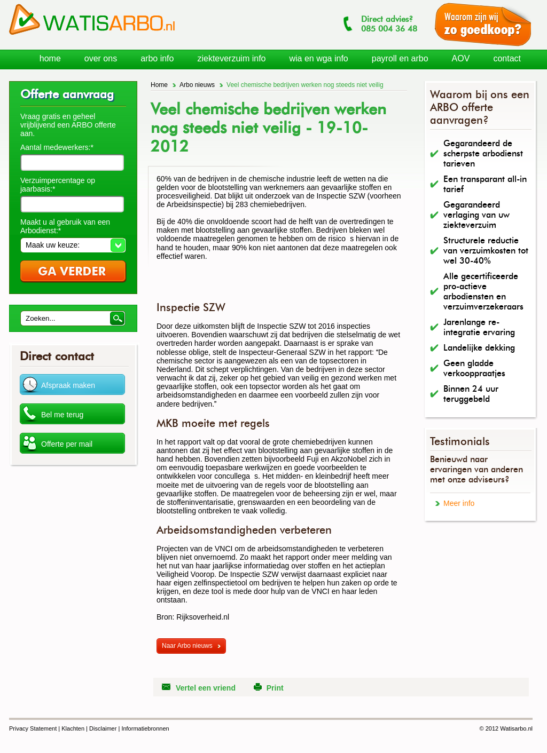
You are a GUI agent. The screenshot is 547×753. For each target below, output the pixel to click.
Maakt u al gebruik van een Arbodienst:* (65, 226)
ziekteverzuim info (231, 58)
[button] (73, 244)
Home (159, 85)
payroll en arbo (400, 58)
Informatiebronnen (145, 728)
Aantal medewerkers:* (56, 147)
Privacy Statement (33, 728)
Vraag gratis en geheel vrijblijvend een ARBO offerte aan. (68, 125)
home (50, 58)
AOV (461, 58)
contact (507, 58)
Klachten (72, 728)
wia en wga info (318, 58)
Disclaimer (102, 728)
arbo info (157, 58)
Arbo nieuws (197, 85)
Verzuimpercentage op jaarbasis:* (57, 184)
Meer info (458, 503)
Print (275, 688)
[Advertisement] (282, 285)
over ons (100, 58)
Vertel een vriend (206, 688)
